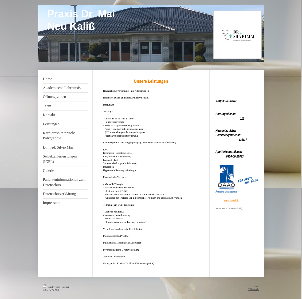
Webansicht (253, 289)
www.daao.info (231, 200)
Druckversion (52, 287)
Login (256, 286)
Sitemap (65, 287)
